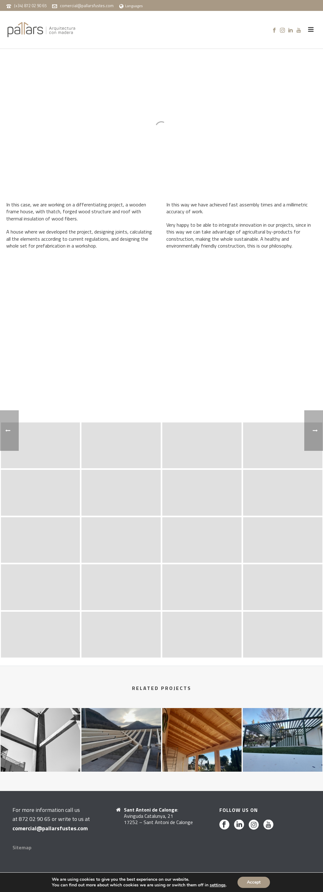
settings (218, 885)
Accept (254, 882)
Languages (131, 6)
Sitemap (22, 847)
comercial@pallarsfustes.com (87, 5)
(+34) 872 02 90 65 (30, 5)
